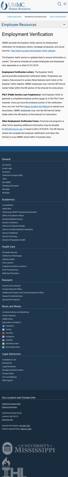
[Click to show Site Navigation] (65, 3)
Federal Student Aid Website (36, 106)
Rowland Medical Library (12, 219)
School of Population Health (13, 240)
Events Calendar (9, 316)
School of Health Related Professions (17, 229)
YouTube (7, 333)
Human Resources (20, 8)
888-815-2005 (26, 429)
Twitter (6, 329)
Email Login (7, 168)
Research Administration (12, 296)
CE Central (6, 165)
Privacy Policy (8, 374)
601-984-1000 (25, 426)
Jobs (4, 179)
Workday (6, 193)
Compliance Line (9, 360)
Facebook (8, 326)
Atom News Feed (11, 347)
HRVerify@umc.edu (13, 129)
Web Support (7, 380)
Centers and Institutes (11, 286)
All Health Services (9, 252)
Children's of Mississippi (12, 256)
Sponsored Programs (11, 300)
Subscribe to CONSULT (11, 322)
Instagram (8, 337)
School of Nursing (9, 236)
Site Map (5, 189)
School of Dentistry (10, 223)
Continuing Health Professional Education (19, 212)
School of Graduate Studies (13, 226)
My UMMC (6, 182)
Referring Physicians (10, 273)
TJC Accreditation (9, 377)
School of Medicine (10, 233)
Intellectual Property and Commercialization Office (23, 293)
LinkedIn (7, 340)
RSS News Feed (10, 344)
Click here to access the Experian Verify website (33, 50)
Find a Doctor (7, 263)
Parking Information (10, 186)
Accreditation (7, 205)
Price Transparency (10, 270)
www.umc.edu (7, 420)
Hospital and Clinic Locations (14, 266)
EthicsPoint (7, 363)
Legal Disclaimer (9, 367)
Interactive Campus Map (12, 175)
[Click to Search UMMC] (59, 3)
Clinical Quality (8, 259)
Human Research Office (12, 289)
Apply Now (6, 209)
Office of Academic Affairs (13, 216)
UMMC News (7, 319)
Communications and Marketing (15, 312)
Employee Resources (58, 17)
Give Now (6, 172)
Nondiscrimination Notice (12, 370)
